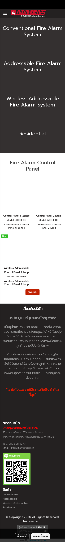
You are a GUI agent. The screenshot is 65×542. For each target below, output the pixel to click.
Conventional (10, 494)
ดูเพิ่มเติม (32, 292)
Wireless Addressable (15, 503)
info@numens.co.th (22, 447)
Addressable (10, 499)
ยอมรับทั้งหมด (40, 536)
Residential (9, 507)
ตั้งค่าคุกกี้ (22, 536)
